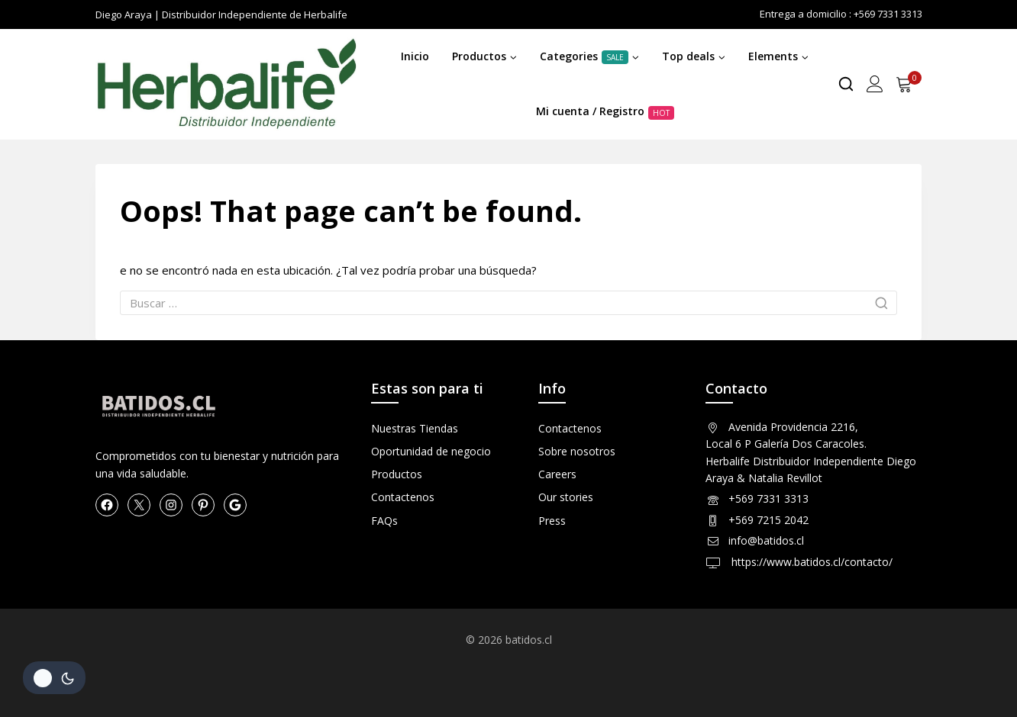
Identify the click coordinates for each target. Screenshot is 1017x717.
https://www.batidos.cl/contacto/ (810, 562)
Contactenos (402, 497)
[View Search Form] (846, 84)
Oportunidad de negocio (431, 451)
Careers (557, 474)
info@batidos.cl (766, 540)
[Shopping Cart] (909, 84)
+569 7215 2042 (768, 520)
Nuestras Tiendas (414, 428)
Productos (396, 474)
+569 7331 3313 (768, 498)
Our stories (565, 497)
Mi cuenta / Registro (605, 111)
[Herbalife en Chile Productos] (226, 84)
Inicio (415, 56)
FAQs (384, 520)
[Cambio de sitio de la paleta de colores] (54, 677)
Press (552, 520)
